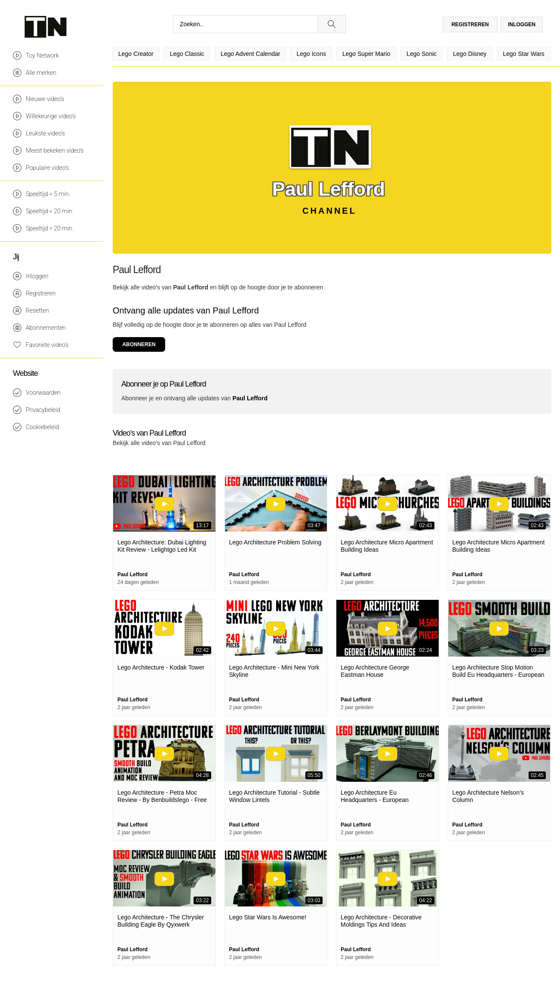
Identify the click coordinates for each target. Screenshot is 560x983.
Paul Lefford (190, 287)
